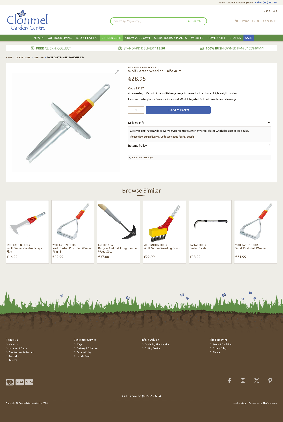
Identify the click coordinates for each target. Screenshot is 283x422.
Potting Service (151, 348)
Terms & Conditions (221, 344)
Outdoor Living (60, 37)
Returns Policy (82, 352)
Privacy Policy (218, 348)
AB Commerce (270, 403)
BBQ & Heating (86, 37)
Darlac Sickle (198, 248)
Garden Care (111, 37)
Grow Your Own (137, 37)
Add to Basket (178, 110)
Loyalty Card (82, 356)
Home (222, 2)
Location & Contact (17, 348)
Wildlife (197, 37)
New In (38, 37)
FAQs (78, 344)
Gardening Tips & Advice (155, 344)
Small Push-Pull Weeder (250, 248)
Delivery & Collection (86, 348)
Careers (11, 360)
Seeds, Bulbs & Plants (170, 37)
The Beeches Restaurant (20, 352)
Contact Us (13, 356)
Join (275, 11)
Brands (235, 37)
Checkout (269, 20)
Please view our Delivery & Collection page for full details (162, 136)
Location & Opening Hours (240, 2)
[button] (117, 72)
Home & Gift (216, 37)
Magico (244, 403)
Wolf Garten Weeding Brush (162, 248)
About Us (12, 344)
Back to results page (142, 157)
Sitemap (215, 352)
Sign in (267, 11)
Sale (248, 37)
